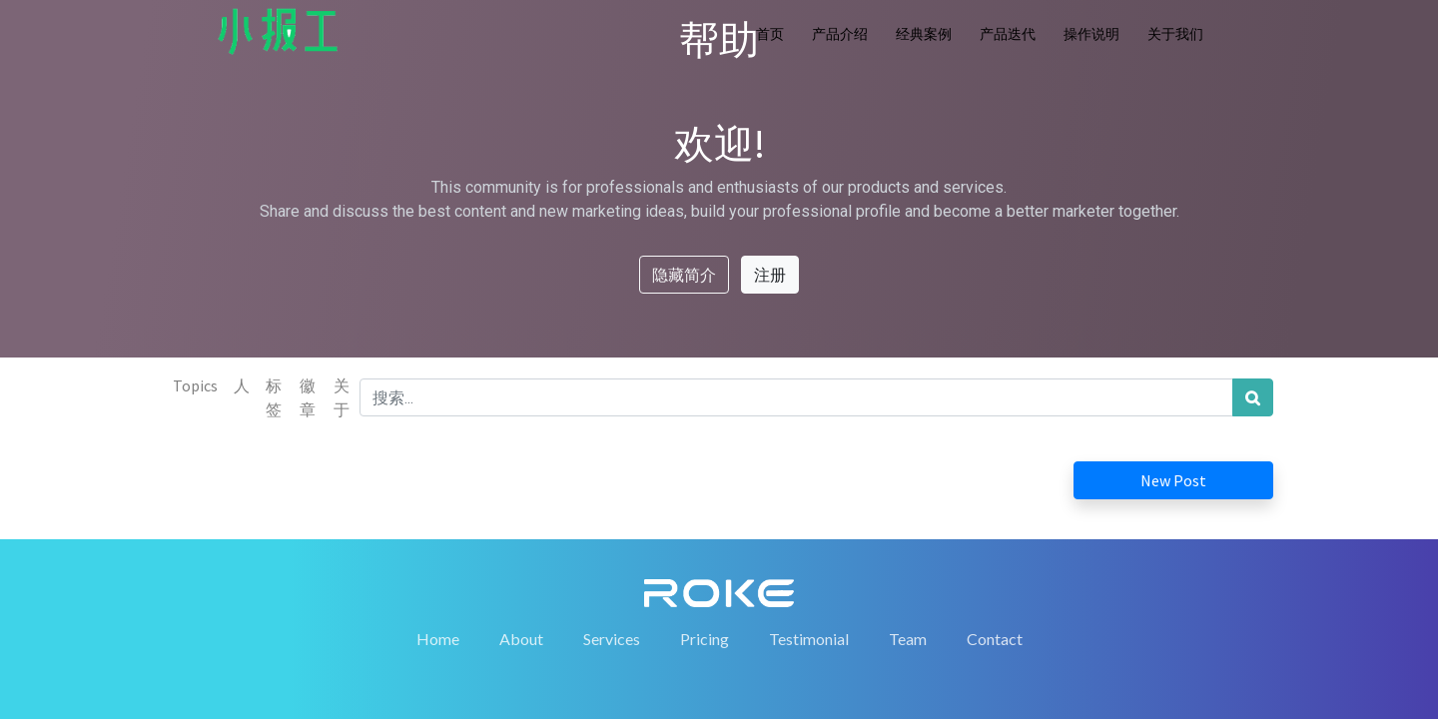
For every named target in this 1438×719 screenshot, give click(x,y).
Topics (195, 385)
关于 (342, 397)
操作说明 (1091, 34)
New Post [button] (1173, 480)
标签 (274, 397)
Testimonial (809, 638)
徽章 (308, 397)
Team (908, 638)
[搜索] (1252, 397)
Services (611, 638)
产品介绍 (840, 34)
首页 (770, 34)
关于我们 (1175, 34)
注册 (770, 275)
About (521, 638)
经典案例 (924, 34)
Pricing (704, 638)
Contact (995, 638)
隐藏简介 (684, 275)
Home (437, 638)
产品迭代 (1008, 34)
